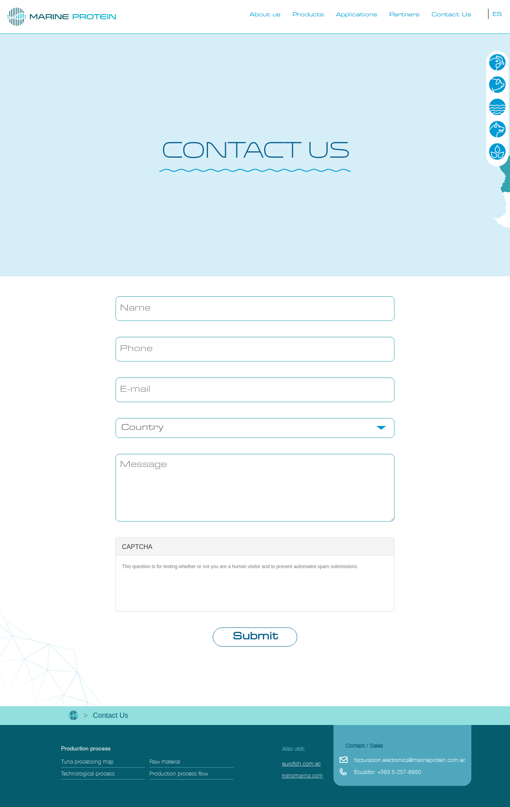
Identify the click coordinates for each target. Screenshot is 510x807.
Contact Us (451, 15)
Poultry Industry (497, 62)
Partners (404, 15)
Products (308, 15)
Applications (356, 15)
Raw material (164, 761)
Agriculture (497, 151)
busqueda (480, 13)
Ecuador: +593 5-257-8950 (387, 771)
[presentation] (255, 589)
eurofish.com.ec (301, 763)
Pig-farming (497, 84)
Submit (255, 637)
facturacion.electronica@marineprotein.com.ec (409, 759)
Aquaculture (497, 107)
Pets (497, 129)
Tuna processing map (87, 761)
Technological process (88, 773)
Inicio (73, 716)
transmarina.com (302, 775)
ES (497, 14)
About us (264, 15)
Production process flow (178, 773)
